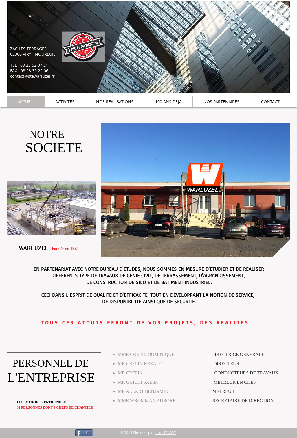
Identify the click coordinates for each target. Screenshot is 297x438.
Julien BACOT (165, 432)
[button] (51, 208)
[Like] (84, 432)
